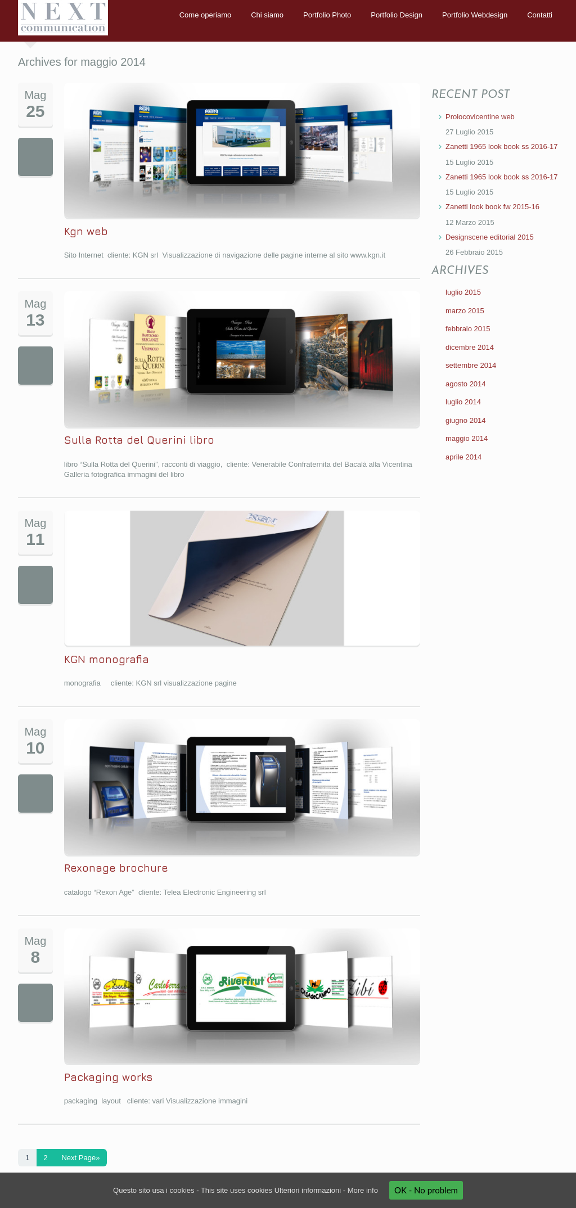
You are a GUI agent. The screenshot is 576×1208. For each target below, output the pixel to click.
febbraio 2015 (468, 328)
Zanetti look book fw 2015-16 (492, 206)
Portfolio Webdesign (474, 15)
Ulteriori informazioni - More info (326, 1190)
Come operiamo (205, 15)
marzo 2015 (465, 310)
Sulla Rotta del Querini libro (139, 440)
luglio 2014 (463, 402)
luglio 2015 (463, 292)
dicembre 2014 (470, 347)
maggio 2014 (467, 438)
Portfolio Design (396, 15)
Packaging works (108, 1077)
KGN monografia (106, 659)
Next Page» (80, 1157)
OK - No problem (426, 1190)
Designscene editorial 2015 (490, 237)
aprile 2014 (464, 457)
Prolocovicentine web (480, 116)
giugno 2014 (466, 420)
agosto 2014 (466, 384)
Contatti (539, 15)
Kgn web (86, 231)
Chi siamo (267, 15)
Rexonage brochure (116, 868)
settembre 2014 (471, 365)
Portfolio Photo (327, 15)
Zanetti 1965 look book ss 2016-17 (501, 146)
